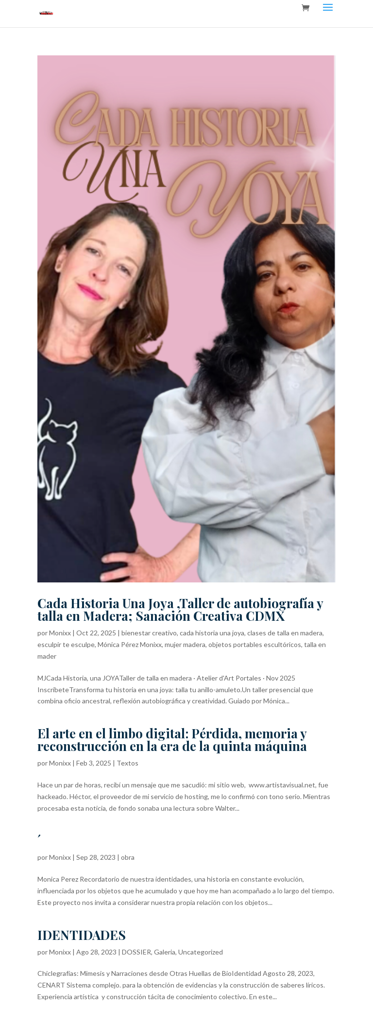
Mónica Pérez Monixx (130, 644)
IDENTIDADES (81, 934)
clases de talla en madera (284, 633)
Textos (127, 763)
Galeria (164, 952)
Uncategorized (200, 952)
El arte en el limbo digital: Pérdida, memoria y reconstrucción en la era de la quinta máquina (172, 739)
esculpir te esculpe (66, 644)
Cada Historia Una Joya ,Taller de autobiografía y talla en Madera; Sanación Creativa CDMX (180, 609)
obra (128, 857)
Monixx (60, 633)
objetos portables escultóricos (254, 644)
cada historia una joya (212, 633)
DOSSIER (136, 952)
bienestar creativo (149, 633)
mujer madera (185, 644)
